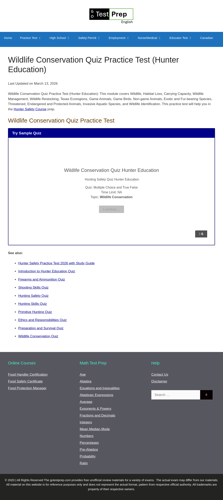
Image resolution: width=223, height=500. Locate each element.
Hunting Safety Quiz (33, 296)
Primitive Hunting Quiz (35, 312)
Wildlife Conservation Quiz (38, 336)
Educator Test (183, 38)
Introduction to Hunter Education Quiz (46, 271)
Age (83, 374)
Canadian (206, 38)
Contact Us (159, 374)
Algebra (86, 381)
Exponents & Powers (95, 409)
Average (86, 402)
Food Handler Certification (27, 374)
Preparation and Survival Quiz (41, 328)
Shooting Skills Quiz (33, 287)
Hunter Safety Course (30, 109)
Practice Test (33, 38)
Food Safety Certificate (25, 381)
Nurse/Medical (151, 38)
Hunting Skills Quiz (32, 304)
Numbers (87, 436)
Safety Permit (91, 38)
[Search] (206, 395)
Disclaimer (159, 381)
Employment (121, 38)
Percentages (89, 443)
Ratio (84, 463)
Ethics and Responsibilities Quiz (42, 320)
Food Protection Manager (27, 388)
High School (62, 38)
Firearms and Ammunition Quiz (41, 279)
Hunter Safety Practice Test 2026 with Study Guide (56, 263)
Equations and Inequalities (100, 388)
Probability (88, 456)
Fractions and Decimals (97, 415)
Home (8, 38)
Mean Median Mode (95, 429)
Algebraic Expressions (96, 395)
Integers (86, 422)
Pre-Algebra (89, 449)
